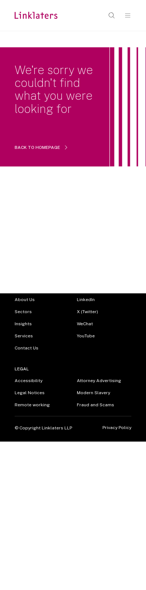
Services (24, 335)
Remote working (32, 404)
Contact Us (26, 348)
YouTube (86, 335)
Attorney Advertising (99, 380)
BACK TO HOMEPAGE (42, 147)
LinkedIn (86, 299)
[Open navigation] (127, 15)
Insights (23, 323)
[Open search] (111, 15)
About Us (25, 299)
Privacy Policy (116, 427)
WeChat (85, 323)
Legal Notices (30, 392)
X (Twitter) (87, 311)
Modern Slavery (93, 392)
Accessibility (28, 380)
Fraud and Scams (95, 404)
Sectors (23, 311)
